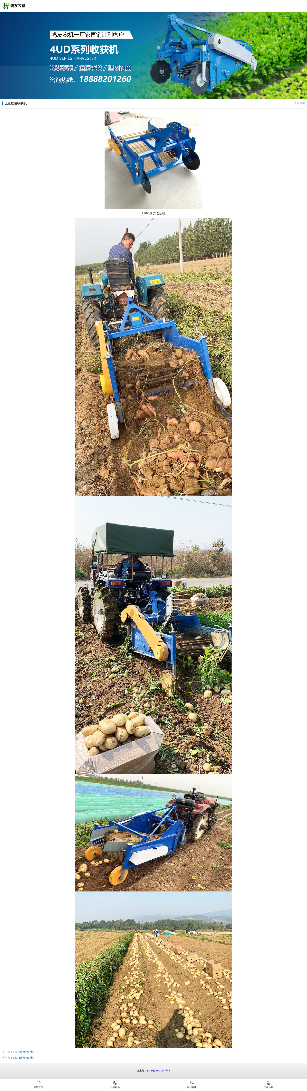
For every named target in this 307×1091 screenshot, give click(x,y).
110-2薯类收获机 (23, 1051)
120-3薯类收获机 (23, 1057)
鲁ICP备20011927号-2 (158, 1070)
